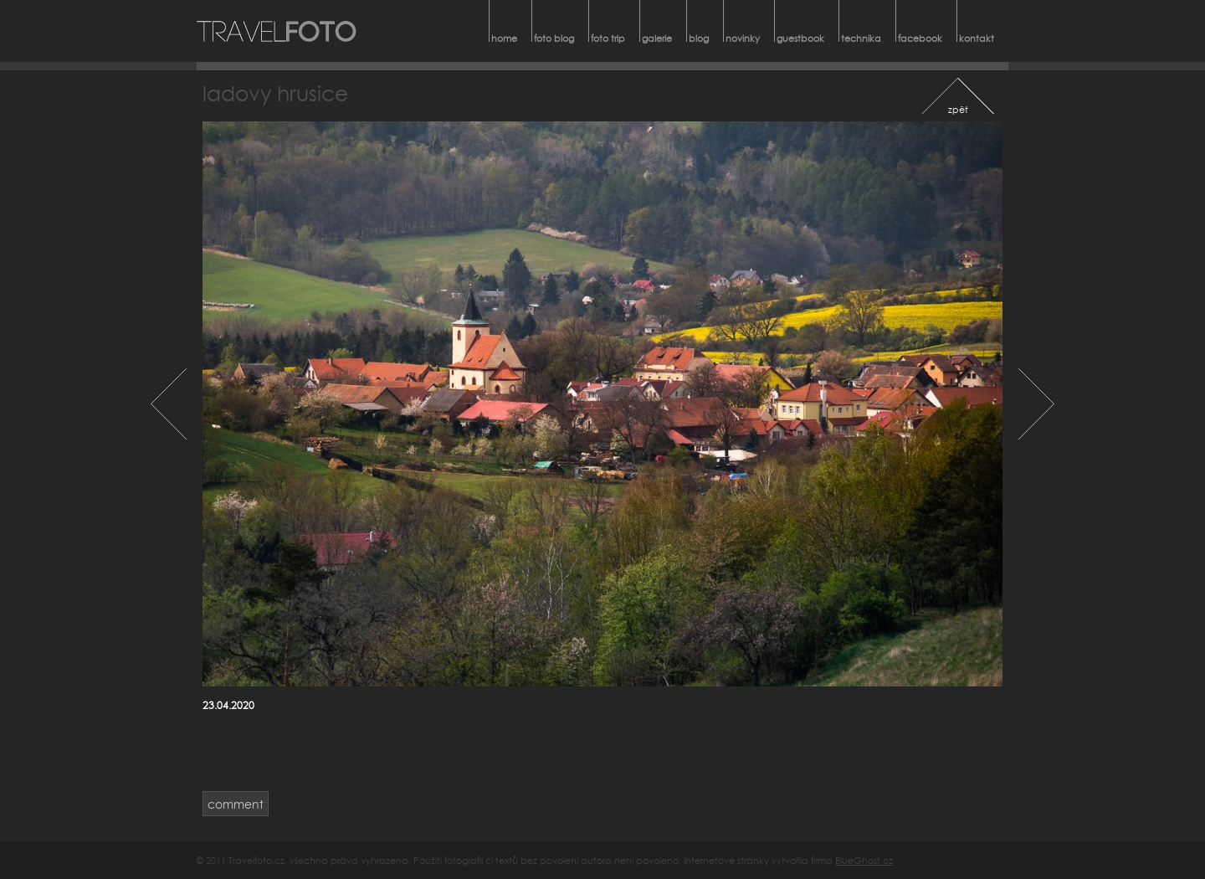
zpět (958, 109)
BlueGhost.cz (864, 860)
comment (236, 804)
